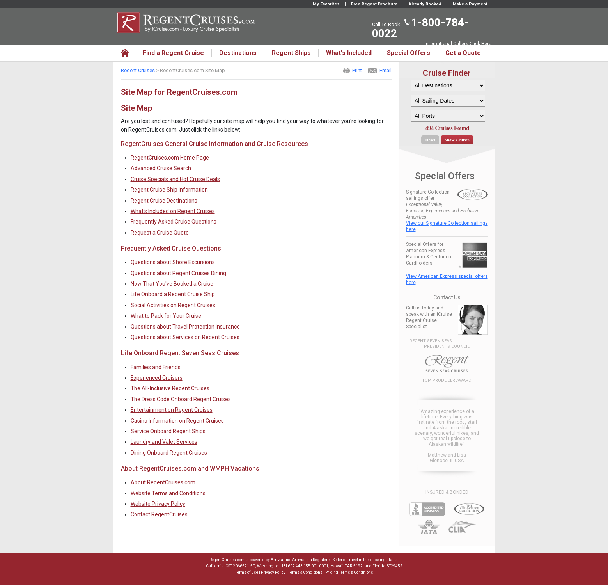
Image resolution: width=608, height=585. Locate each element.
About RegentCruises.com (163, 482)
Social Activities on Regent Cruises (173, 305)
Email (385, 70)
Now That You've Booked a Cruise (172, 284)
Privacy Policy (273, 572)
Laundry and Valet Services (164, 442)
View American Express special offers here (447, 279)
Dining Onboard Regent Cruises (169, 453)
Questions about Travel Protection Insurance (185, 327)
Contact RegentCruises (159, 514)
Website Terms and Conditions (168, 493)
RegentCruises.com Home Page (170, 158)
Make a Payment (470, 4)
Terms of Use (246, 572)
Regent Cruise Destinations (164, 200)
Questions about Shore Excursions (173, 262)
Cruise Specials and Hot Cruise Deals (175, 179)
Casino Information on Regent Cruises (177, 421)
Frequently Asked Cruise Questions (173, 222)
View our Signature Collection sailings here (447, 226)
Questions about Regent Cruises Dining (178, 273)
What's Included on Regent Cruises (173, 211)
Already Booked (425, 4)
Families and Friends (156, 367)
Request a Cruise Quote (160, 232)
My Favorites (326, 4)
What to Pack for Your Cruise (166, 316)
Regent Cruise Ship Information (169, 190)
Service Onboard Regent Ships (168, 431)
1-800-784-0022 (420, 28)
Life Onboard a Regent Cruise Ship (173, 294)
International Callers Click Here (458, 43)
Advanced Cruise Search (161, 168)
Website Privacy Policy (158, 504)
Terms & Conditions (305, 572)
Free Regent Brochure (374, 4)
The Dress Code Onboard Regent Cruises (181, 399)
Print (357, 70)
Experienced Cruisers (157, 378)
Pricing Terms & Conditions (349, 572)
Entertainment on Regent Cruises (172, 410)
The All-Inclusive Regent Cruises (170, 388)
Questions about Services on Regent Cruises (185, 337)
